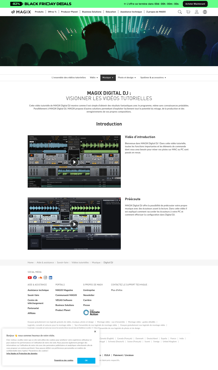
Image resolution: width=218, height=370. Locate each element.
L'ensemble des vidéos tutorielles (69, 78)
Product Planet (62, 310)
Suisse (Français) (134, 342)
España (164, 339)
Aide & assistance (45, 262)
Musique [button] (108, 78)
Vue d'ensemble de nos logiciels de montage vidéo (96, 325)
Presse (86, 305)
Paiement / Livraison (123, 355)
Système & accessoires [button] (153, 78)
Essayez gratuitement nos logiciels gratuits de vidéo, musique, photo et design (61, 322)
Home (31, 262)
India (181, 339)
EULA (107, 355)
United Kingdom (170, 342)
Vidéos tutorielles (80, 262)
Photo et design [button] (127, 78)
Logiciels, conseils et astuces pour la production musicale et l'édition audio (59, 328)
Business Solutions (64, 305)
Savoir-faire (62, 262)
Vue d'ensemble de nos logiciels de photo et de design (117, 328)
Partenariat (33, 308)
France (173, 339)
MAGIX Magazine (64, 290)
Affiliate (32, 313)
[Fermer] (95, 331)
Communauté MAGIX (66, 295)
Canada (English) (107, 339)
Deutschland (152, 339)
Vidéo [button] (94, 78)
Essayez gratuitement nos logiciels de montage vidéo (143, 325)
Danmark (139, 339)
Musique (96, 262)
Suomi (147, 342)
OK (86, 361)
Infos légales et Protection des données (21, 354)
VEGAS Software (63, 300)
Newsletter (88, 295)
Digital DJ (108, 262)
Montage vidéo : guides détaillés (142, 322)
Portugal (101, 342)
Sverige (156, 342)
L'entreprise (89, 290)
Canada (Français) (124, 339)
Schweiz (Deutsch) (116, 342)
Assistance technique (38, 290)
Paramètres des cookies (63, 360)
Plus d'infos (116, 290)
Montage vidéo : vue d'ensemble (111, 322)
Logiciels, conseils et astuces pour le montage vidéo (50, 325)
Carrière (87, 300)
